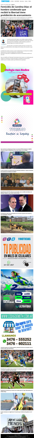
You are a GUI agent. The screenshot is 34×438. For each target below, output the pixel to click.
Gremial (26, 1)
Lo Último (12, 1)
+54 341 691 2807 (25, 435)
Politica (29, 1)
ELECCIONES (17, 1)
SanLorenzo (22, 1)
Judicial (12, 4)
